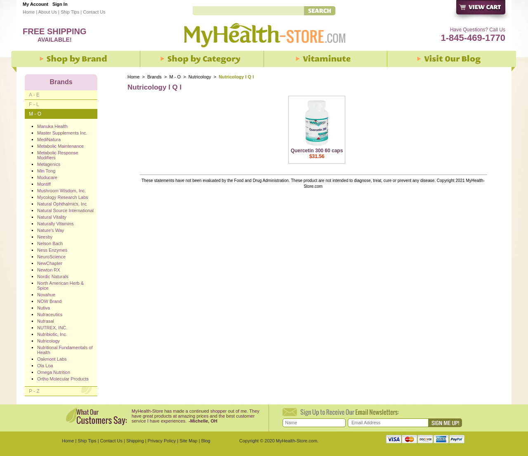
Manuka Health (52, 126)
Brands (154, 76)
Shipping (135, 440)
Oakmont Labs (52, 359)
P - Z (34, 391)
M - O (175, 76)
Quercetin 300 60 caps (317, 151)
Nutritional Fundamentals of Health (65, 350)
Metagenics (48, 164)
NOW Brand (49, 301)
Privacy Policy (162, 440)
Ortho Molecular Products (63, 378)
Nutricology (200, 76)
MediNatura (49, 139)
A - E (34, 95)
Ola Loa (45, 365)
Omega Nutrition (53, 372)
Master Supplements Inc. (62, 132)
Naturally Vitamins (55, 223)
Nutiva (43, 307)
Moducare (47, 177)
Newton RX (48, 269)
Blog (205, 440)
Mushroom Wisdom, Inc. (61, 190)
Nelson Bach (50, 243)
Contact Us (94, 11)
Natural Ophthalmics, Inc (62, 203)
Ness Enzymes (52, 250)
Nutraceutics (49, 314)
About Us (47, 11)
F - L (34, 104)
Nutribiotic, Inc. (52, 334)
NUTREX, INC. (52, 327)
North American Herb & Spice (60, 286)
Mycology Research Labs (62, 197)
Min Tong (46, 170)
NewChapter (49, 263)
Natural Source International (65, 210)
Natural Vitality (51, 217)
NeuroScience (51, 256)
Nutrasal (45, 321)
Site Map (188, 440)
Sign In (60, 4)
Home (29, 11)
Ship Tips (70, 11)
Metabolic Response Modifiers (57, 155)
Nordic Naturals (52, 276)
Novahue (46, 294)
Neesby (44, 236)
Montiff (44, 184)
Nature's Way (50, 230)
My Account (35, 4)
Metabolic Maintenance (60, 146)
